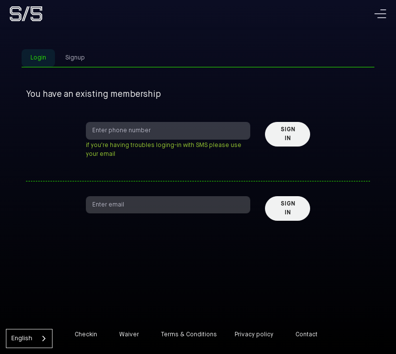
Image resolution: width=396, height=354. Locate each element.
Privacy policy (254, 335)
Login (38, 58)
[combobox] (29, 338)
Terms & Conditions (189, 335)
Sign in (288, 134)
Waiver (129, 335)
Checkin (86, 335)
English (21, 338)
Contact (306, 335)
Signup (75, 58)
